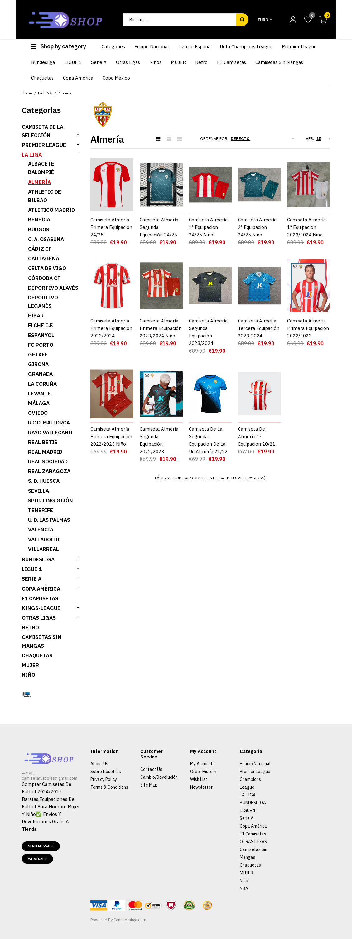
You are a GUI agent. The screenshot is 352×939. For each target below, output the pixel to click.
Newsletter (201, 787)
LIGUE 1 (32, 569)
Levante (39, 393)
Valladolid (43, 539)
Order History (203, 771)
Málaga (39, 403)
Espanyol (41, 335)
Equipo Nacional (255, 764)
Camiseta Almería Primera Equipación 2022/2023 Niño (111, 422)
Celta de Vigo (47, 268)
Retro (30, 627)
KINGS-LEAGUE (41, 608)
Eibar (36, 315)
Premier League (255, 771)
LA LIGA (32, 154)
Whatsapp (37, 859)
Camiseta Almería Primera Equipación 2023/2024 (111, 328)
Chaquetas (37, 655)
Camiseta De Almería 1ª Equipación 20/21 (256, 422)
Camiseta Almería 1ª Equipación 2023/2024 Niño (306, 227)
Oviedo (38, 412)
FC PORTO (40, 344)
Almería (39, 182)
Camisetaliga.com (129, 919)
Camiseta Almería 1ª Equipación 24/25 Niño (208, 227)
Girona (38, 364)
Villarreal (43, 549)
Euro (263, 19)
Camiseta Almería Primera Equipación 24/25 (111, 227)
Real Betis (42, 442)
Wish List (198, 779)
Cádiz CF (39, 248)
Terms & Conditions (109, 787)
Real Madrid (45, 451)
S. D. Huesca (44, 480)
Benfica (39, 219)
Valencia (40, 529)
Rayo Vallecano (50, 432)
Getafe (38, 354)
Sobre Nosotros (105, 771)
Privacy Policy (103, 779)
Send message (41, 846)
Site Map (148, 785)
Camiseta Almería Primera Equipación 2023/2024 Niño (160, 328)
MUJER (30, 665)
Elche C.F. (40, 325)
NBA (244, 888)
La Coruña (42, 383)
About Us (99, 764)
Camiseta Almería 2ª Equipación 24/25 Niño (257, 227)
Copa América (41, 588)
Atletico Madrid (51, 209)
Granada (40, 373)
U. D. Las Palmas (49, 519)
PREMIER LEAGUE (44, 145)
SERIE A (31, 578)
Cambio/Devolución (159, 777)
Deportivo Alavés (53, 287)
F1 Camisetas (40, 598)
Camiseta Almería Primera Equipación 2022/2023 (308, 328)
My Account (201, 764)
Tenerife (40, 510)
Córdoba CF (44, 278)
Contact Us (151, 769)
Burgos (38, 229)
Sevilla (38, 490)
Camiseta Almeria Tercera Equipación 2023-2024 (258, 328)
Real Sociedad (48, 461)
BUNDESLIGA (38, 559)
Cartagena (43, 258)
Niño (28, 674)
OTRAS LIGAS (39, 617)
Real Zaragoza (49, 471)
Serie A (246, 818)
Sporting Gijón (50, 500)
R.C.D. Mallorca (49, 422)
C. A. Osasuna (46, 239)
